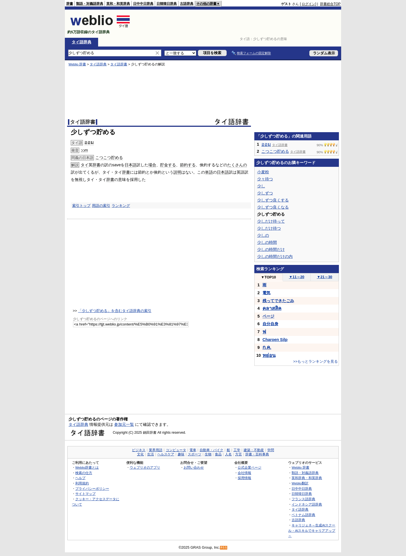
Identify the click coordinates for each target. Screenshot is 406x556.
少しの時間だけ (271, 249)
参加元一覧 (124, 424)
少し (261, 186)
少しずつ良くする (273, 200)
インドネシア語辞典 (307, 504)
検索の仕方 (83, 473)
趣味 (181, 454)
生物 (208, 454)
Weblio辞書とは (87, 467)
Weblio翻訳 (300, 483)
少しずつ (265, 193)
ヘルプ (80, 478)
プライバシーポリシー (92, 488)
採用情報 (244, 478)
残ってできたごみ (278, 300)
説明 (177, 172)
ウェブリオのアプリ (145, 467)
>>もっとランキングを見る (315, 361)
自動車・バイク (211, 450)
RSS (223, 547)
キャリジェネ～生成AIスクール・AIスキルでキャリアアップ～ (311, 530)
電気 (266, 293)
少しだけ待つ (269, 228)
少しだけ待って (271, 221)
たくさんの (237, 165)
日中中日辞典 (143, 3)
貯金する (168, 165)
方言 (238, 454)
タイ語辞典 (81, 42)
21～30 (324, 277)
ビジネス (138, 450)
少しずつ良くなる (273, 207)
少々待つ (265, 179)
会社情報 (244, 473)
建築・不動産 (254, 450)
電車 (192, 450)
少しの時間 (267, 242)
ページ (268, 316)
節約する (188, 165)
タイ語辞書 (118, 64)
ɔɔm (84, 150)
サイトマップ (85, 493)
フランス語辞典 (303, 499)
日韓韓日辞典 (166, 3)
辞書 (69, 3)
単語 (209, 172)
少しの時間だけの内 (275, 256)
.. (266, 347)
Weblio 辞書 (77, 64)
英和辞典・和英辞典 (307, 478)
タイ (85, 165)
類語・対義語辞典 (89, 3)
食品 (218, 454)
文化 (140, 454)
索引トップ (81, 205)
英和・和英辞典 (118, 3)
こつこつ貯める (109, 157)
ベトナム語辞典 (303, 515)
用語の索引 (101, 205)
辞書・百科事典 (257, 454)
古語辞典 (186, 3)
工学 (236, 450)
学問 (270, 450)
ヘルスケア (165, 454)
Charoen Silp (275, 339)
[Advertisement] (238, 23)
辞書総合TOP (330, 4)
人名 (228, 454)
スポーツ (194, 454)
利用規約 (82, 483)
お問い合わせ (194, 467)
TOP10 (268, 277)
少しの (263, 235)
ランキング (121, 205)
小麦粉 (263, 172)
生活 (150, 454)
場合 (152, 165)
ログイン (308, 4)
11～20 (296, 277)
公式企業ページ (249, 467)
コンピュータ (176, 450)
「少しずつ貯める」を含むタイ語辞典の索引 (114, 311)
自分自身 (270, 324)
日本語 (130, 165)
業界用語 (155, 450)
